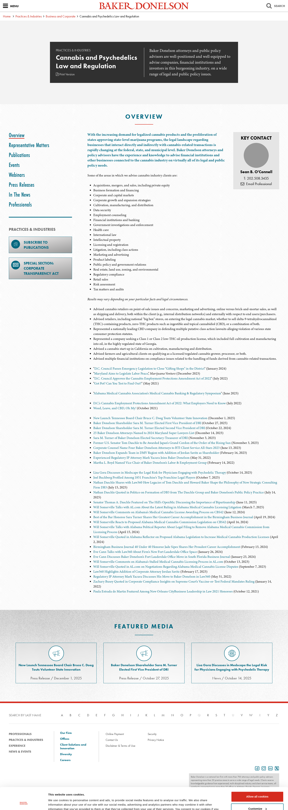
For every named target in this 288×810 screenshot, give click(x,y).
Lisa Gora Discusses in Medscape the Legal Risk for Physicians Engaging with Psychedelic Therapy (159, 472)
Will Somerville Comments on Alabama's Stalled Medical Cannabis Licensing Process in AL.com (158, 561)
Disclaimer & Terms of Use (120, 746)
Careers (65, 760)
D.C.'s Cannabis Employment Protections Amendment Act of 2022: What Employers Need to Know (159, 403)
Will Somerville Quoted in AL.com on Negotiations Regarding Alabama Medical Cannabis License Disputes (165, 566)
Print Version (65, 74)
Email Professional (256, 183)
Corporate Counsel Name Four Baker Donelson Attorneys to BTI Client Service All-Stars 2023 (156, 448)
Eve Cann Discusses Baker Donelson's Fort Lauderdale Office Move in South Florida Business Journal (161, 556)
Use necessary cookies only (257, 799)
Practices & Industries (28, 16)
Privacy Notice (156, 740)
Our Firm (66, 733)
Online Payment (115, 734)
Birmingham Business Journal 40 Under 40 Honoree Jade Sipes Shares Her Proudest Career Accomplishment (166, 547)
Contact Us (112, 740)
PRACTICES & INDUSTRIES (32, 229)
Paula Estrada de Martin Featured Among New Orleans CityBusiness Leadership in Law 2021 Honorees (163, 591)
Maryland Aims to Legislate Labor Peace (121, 373)
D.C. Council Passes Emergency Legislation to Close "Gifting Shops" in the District (149, 368)
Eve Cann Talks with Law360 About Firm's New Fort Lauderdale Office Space (145, 552)
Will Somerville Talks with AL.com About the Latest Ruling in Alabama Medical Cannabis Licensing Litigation (167, 507)
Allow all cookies (257, 775)
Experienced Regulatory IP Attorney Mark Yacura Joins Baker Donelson (141, 457)
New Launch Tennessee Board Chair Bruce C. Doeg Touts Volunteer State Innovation (150, 418)
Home (7, 16)
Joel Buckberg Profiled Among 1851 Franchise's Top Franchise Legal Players (144, 477)
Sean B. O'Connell (256, 172)
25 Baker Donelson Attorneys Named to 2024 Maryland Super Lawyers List (143, 433)
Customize (257, 787)
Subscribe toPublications (30, 245)
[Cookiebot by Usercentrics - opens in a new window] (24, 803)
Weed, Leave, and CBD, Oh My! (114, 408)
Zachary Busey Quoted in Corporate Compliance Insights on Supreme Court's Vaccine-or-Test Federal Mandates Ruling (173, 581)
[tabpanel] (183, 212)
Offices (64, 739)
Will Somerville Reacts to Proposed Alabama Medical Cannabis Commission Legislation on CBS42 (159, 522)
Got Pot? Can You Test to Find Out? (117, 383)
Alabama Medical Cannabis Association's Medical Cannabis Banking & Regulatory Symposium (157, 393)
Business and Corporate (60, 16)
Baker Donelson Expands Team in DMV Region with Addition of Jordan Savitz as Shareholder (156, 452)
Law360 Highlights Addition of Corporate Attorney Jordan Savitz (136, 571)
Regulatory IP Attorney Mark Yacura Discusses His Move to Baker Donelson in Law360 (151, 576)
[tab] (16, 135)
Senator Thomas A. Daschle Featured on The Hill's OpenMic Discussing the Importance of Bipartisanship (164, 502)
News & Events (20, 752)
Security (152, 734)
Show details (56, 802)
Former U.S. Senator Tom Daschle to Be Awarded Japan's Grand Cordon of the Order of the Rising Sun (162, 443)
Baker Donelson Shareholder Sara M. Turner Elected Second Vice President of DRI (149, 428)
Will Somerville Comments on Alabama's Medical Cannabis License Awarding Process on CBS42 (158, 512)
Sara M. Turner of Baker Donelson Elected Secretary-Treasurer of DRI (140, 438)
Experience (17, 746)
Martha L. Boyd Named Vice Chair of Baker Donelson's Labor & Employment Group (150, 462)
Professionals (20, 734)
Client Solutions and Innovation (73, 746)
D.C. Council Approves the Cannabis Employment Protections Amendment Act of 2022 (152, 378)
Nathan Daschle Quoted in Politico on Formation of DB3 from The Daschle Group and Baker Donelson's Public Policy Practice (178, 492)
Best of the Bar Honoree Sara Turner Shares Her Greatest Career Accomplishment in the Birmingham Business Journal (173, 517)
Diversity (66, 754)
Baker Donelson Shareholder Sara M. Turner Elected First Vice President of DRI (147, 423)
